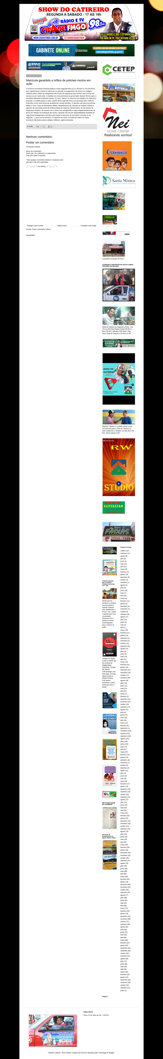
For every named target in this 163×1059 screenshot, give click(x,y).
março (122, 569)
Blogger (111, 1053)
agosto (122, 556)
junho (122, 561)
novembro (123, 609)
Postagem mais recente (35, 226)
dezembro (123, 577)
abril (121, 567)
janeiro (122, 574)
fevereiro (123, 572)
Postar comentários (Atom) (41, 229)
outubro (123, 551)
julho (122, 559)
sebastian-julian (92, 1053)
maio (122, 564)
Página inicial (61, 226)
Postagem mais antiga (88, 226)
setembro (123, 553)
